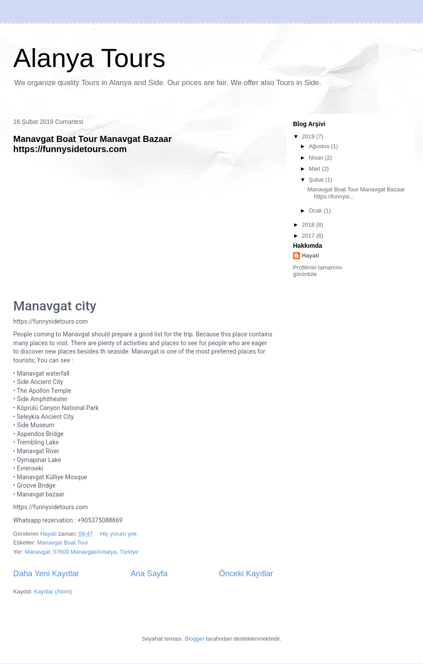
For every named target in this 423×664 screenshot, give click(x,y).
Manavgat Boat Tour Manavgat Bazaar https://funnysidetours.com (92, 144)
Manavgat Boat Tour (62, 542)
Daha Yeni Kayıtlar (46, 573)
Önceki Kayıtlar (246, 573)
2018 (309, 224)
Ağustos (320, 146)
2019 (309, 136)
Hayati (310, 255)
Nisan (317, 157)
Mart (315, 168)
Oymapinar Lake (39, 459)
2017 (309, 235)
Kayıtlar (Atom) (53, 591)
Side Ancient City (40, 381)
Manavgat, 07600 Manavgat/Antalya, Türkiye (81, 551)
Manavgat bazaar (40, 494)
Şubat (317, 179)
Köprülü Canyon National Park (58, 407)
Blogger (194, 638)
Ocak (316, 210)
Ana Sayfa (148, 573)
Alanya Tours (89, 58)
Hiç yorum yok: (120, 533)
